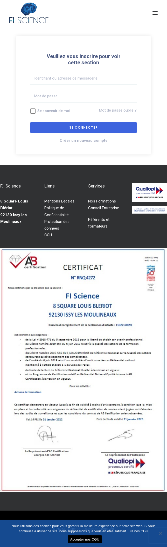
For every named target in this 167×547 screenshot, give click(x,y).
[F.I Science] (28, 13)
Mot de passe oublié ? (118, 110)
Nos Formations (102, 201)
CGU (48, 235)
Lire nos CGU (138, 531)
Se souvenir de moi (50, 111)
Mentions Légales (59, 201)
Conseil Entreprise (103, 208)
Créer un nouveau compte (84, 140)
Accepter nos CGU (84, 539)
